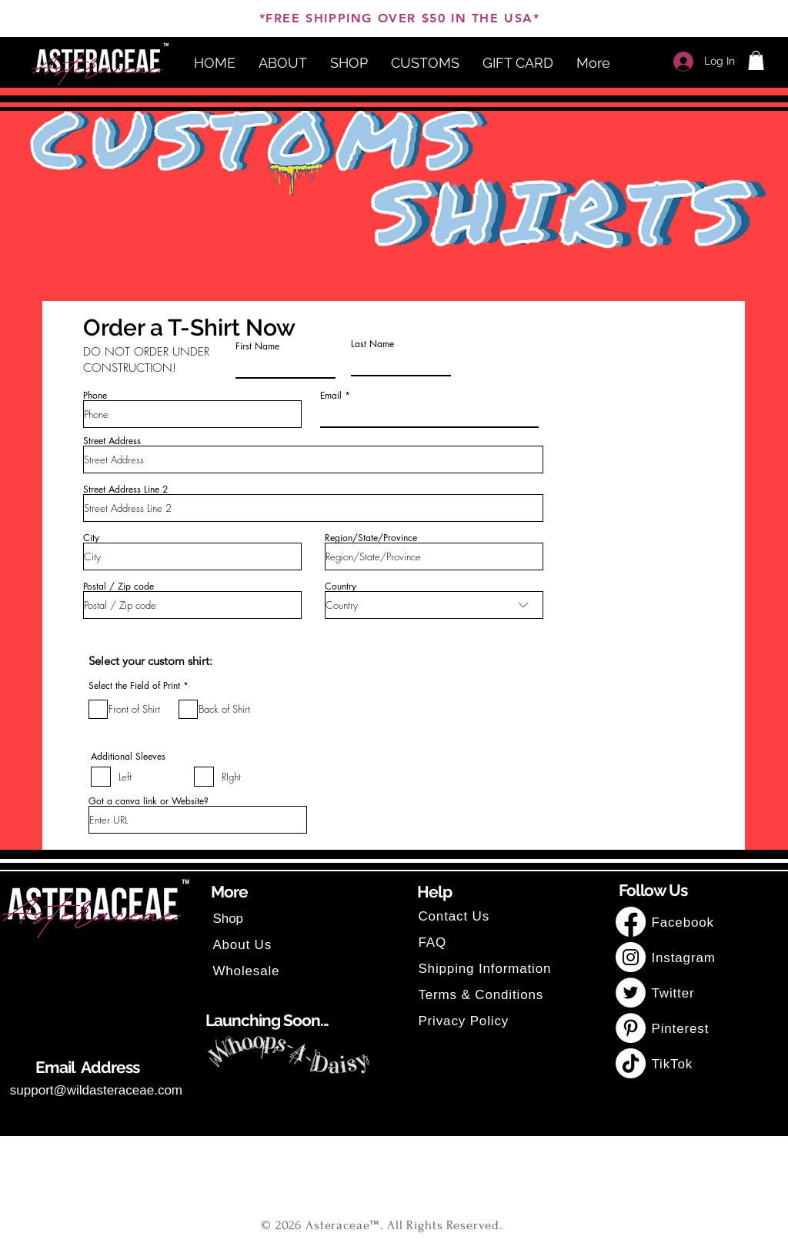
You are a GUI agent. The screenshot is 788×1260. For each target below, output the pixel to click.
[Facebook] (631, 922)
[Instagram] (631, 957)
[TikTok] (631, 1063)
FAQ (432, 942)
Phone (95, 395)
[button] (756, 60)
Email (331, 395)
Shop (227, 918)
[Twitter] (631, 993)
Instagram (683, 958)
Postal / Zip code (118, 586)
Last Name (372, 344)
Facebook (684, 922)
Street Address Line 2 (125, 489)
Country (340, 586)
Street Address (112, 441)
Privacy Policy (463, 1021)
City (91, 538)
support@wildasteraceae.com (96, 1090)
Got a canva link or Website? (148, 801)
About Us (242, 944)
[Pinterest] (631, 1028)
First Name (257, 346)
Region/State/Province (371, 538)
